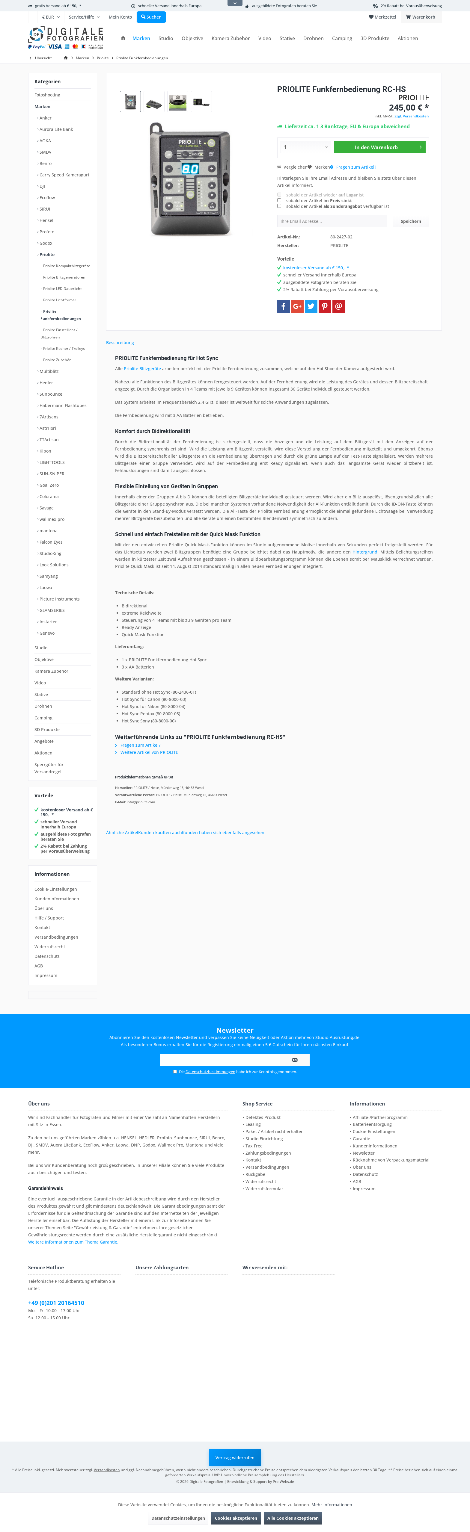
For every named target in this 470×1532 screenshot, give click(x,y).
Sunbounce (50, 394)
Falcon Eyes (50, 542)
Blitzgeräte (150, 368)
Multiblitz (48, 371)
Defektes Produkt (263, 1117)
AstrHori (47, 428)
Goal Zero (48, 485)
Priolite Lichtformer (59, 300)
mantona (48, 530)
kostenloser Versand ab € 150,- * (66, 812)
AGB (38, 966)
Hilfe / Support (49, 918)
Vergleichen (292, 167)
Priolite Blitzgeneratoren (63, 277)
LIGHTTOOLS (51, 462)
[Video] (264, 38)
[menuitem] (32, 17)
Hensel (45, 220)
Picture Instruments (59, 599)
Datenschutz (47, 956)
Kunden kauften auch (160, 832)
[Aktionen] (408, 38)
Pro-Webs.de (283, 1481)
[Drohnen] (313, 38)
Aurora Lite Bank (55, 129)
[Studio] (165, 38)
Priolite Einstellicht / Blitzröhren (59, 333)
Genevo (46, 633)
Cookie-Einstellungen (55, 889)
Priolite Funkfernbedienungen (60, 315)
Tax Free (254, 1146)
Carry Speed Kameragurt (63, 175)
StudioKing (49, 553)
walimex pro (51, 519)
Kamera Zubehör (51, 671)
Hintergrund (364, 552)
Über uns (43, 908)
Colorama (48, 496)
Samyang (48, 576)
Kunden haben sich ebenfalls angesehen (223, 832)
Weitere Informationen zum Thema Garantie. (73, 1242)
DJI (41, 186)
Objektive (44, 659)
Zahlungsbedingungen (268, 1153)
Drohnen (43, 706)
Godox (45, 243)
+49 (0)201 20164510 (56, 1303)
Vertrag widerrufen (235, 1457)
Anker (45, 118)
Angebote (44, 741)
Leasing (253, 1124)
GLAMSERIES (51, 610)
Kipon (44, 451)
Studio (40, 648)
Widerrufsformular (264, 1188)
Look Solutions (53, 565)
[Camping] (342, 38)
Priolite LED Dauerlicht (62, 288)
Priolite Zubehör (56, 359)
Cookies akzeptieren (236, 1518)
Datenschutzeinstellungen (178, 1518)
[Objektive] (192, 38)
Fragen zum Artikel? (353, 167)
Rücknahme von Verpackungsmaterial (391, 1160)
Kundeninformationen (56, 899)
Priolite (46, 254)
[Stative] (287, 38)
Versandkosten (107, 1469)
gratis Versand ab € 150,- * (58, 5)
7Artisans (48, 417)
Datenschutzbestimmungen (210, 1071)
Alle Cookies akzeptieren (293, 1518)
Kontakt (42, 927)
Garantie (361, 1138)
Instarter (47, 621)
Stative (41, 694)
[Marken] (141, 38)
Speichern (411, 221)
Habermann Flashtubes (62, 405)
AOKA (44, 140)
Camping (43, 718)
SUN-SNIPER (51, 474)
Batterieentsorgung (372, 1124)
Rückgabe (255, 1174)
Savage (46, 508)
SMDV (45, 152)
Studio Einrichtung (264, 1138)
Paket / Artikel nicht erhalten (274, 1131)
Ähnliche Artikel (122, 832)
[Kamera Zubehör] (230, 38)
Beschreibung (120, 342)
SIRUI (44, 209)
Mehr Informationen (331, 1504)
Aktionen (43, 753)
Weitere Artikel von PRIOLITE (146, 752)
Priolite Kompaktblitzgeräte (66, 265)
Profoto (46, 232)
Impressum (45, 975)
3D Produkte (47, 729)
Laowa (45, 587)
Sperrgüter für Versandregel (49, 768)
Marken (42, 106)
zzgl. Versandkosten (411, 116)
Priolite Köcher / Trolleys (63, 348)
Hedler (45, 382)
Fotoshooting (47, 95)
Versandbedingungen (56, 937)
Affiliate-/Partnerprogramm (380, 1117)
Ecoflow (46, 197)
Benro (45, 163)
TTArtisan (48, 439)
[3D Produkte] (375, 38)
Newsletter (364, 1153)
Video (40, 683)
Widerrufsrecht (49, 946)
